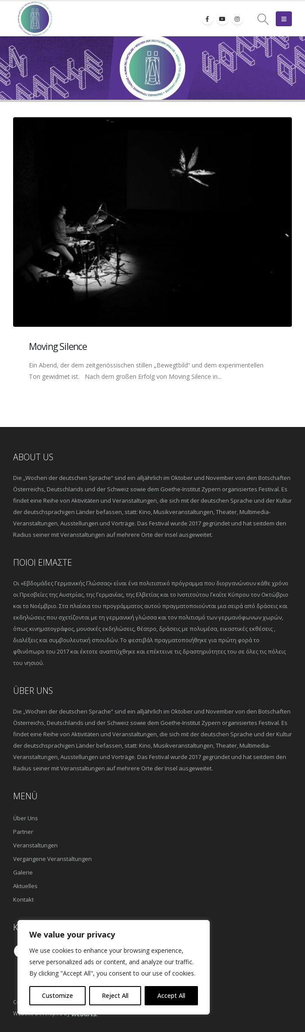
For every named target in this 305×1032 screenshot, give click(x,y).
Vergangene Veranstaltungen (52, 859)
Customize (57, 995)
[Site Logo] (35, 18)
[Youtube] (222, 19)
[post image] (152, 222)
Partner (23, 832)
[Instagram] (237, 19)
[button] (263, 19)
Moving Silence (58, 346)
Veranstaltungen (35, 845)
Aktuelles (25, 886)
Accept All (171, 995)
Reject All (115, 995)
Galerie (23, 872)
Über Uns (25, 818)
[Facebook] (207, 19)
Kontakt (23, 899)
